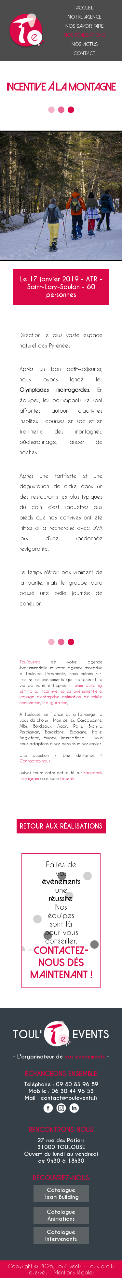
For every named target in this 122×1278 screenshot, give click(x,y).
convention (30, 702)
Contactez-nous (35, 760)
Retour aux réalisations (61, 826)
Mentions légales (74, 1272)
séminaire (28, 691)
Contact (85, 53)
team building (87, 685)
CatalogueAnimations (61, 1215)
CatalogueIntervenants (61, 1235)
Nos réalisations (84, 35)
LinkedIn (67, 778)
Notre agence (84, 17)
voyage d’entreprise (39, 696)
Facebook (92, 772)
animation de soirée (82, 696)
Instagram (29, 778)
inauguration (54, 702)
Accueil (84, 7)
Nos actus (85, 44)
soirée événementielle (81, 691)
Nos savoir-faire (84, 26)
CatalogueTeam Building (61, 1193)
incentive (49, 691)
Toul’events (30, 661)
